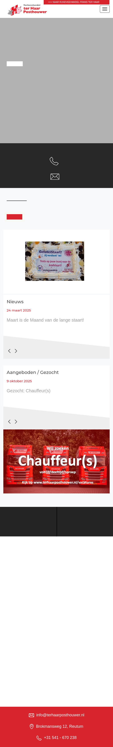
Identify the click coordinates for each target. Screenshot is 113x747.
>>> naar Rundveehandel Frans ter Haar (73, 2)
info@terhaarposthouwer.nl (60, 715)
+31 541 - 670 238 (60, 737)
